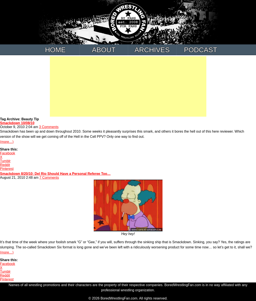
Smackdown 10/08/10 (17, 123)
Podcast (200, 50)
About (103, 50)
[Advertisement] (128, 86)
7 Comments (49, 177)
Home (55, 50)
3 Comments (48, 127)
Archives (152, 50)
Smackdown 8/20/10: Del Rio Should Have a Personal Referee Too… (55, 174)
